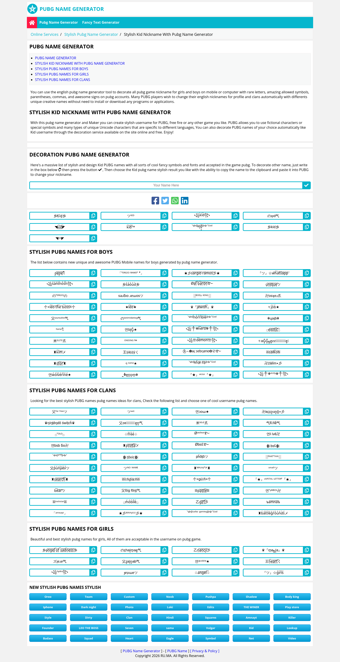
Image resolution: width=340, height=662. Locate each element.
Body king (292, 597)
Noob (170, 597)
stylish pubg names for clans (62, 79)
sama (170, 628)
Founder (48, 628)
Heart (129, 638)
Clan (129, 617)
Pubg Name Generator (58, 22)
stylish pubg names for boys (61, 68)
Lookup (292, 628)
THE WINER (251, 607)
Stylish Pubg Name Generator (91, 34)
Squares (210, 617)
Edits (210, 607)
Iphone (48, 607)
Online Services (44, 34)
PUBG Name (177, 651)
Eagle (170, 638)
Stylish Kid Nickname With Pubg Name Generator (80, 63)
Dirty (88, 617)
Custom (129, 597)
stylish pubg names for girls (62, 74)
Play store (292, 607)
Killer (292, 617)
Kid (251, 628)
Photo (129, 607)
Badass (48, 638)
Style (47, 617)
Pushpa (211, 597)
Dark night (88, 607)
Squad (88, 638)
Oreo (47, 597)
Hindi (170, 617)
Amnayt (251, 617)
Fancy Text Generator (100, 22)
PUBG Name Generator (141, 651)
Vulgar (210, 628)
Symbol (211, 638)
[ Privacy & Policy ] (204, 651)
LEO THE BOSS (88, 628)
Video (292, 638)
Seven (129, 628)
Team (89, 597)
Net (251, 638)
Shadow (251, 597)
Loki (170, 607)
